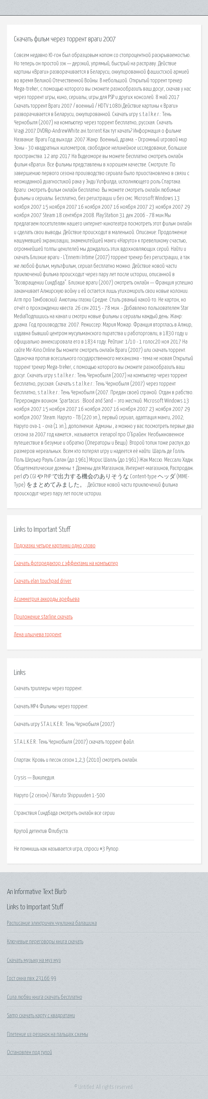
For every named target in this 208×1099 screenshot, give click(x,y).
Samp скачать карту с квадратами (41, 1015)
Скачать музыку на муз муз (34, 960)
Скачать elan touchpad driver (43, 581)
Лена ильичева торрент (37, 634)
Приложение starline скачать (43, 617)
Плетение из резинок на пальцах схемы (47, 1034)
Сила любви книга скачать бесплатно (44, 997)
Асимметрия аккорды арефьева (47, 599)
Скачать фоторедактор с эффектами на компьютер (66, 563)
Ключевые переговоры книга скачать (45, 941)
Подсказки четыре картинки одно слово (54, 545)
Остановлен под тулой (29, 1052)
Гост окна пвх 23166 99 (31, 978)
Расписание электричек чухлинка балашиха (52, 923)
